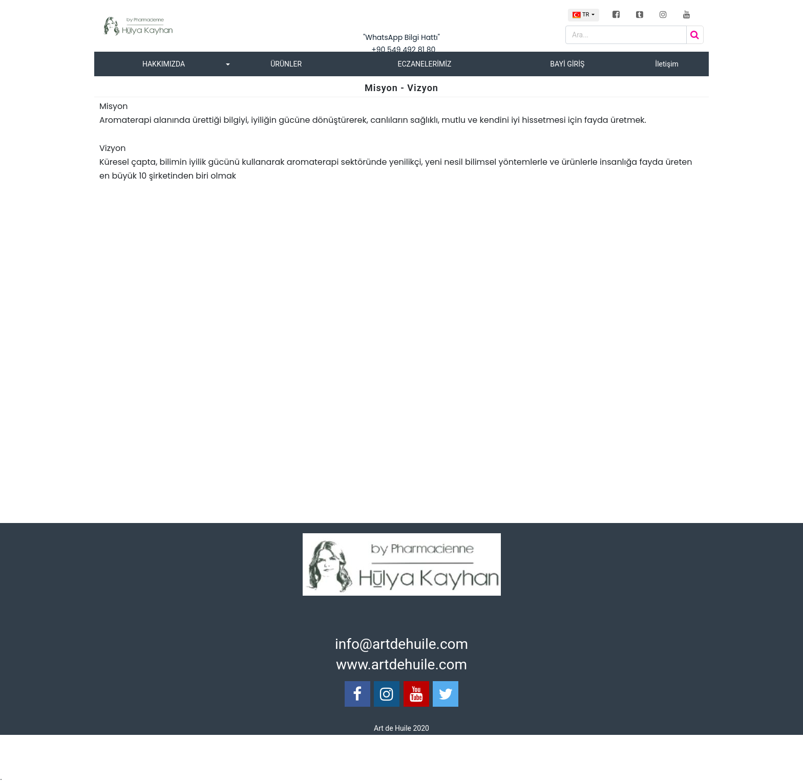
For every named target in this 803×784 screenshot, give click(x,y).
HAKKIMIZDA (163, 64)
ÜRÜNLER (286, 64)
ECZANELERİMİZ (424, 64)
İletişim (667, 64)
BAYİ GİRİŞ (567, 64)
